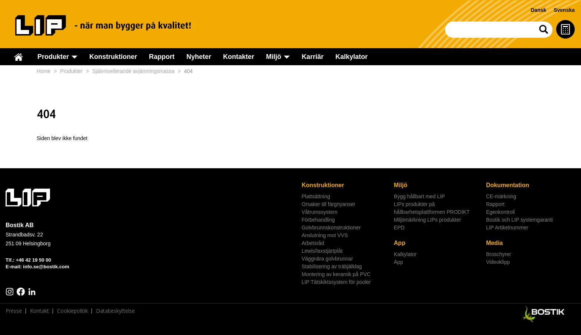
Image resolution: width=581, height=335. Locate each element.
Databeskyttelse (115, 311)
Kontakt (39, 311)
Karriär (312, 56)
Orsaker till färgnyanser (328, 204)
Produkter (71, 71)
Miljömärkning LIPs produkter (427, 220)
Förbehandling (318, 220)
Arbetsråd (313, 243)
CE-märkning (501, 196)
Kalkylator (351, 56)
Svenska (564, 10)
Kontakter (238, 56)
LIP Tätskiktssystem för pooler (336, 282)
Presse (14, 311)
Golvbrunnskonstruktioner (331, 227)
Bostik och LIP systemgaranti (519, 220)
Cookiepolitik (72, 311)
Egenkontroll (500, 212)
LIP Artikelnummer (507, 227)
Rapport (162, 56)
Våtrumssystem (319, 212)
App (399, 243)
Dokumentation (507, 185)
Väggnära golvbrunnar (327, 259)
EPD (399, 227)
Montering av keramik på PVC (336, 274)
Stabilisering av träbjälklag (332, 266)
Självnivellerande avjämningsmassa (133, 71)
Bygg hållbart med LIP (419, 196)
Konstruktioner (113, 56)
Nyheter (198, 56)
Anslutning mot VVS (325, 235)
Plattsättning (316, 196)
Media (494, 243)
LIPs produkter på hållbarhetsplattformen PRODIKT (432, 208)
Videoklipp (498, 262)
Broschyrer (498, 254)
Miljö (400, 185)
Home (43, 71)
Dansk (538, 10)
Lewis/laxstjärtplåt (322, 251)
